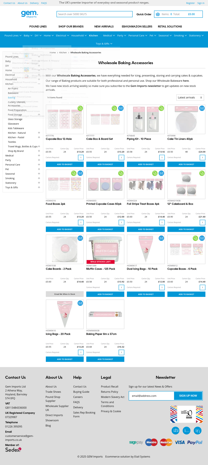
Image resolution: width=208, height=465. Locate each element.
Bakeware (13, 93)
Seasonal (164, 35)
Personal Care (136, 35)
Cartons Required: (52, 157)
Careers (78, 397)
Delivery (34, 3)
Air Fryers (13, 88)
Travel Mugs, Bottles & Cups (23, 146)
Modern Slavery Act (112, 397)
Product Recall (109, 386)
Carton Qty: (64, 148)
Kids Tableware (16, 128)
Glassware (13, 123)
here (186, 81)
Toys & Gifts (102, 43)
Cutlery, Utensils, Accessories (17, 104)
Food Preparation (17, 110)
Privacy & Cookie (111, 411)
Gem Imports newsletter (145, 86)
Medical (107, 35)
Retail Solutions (170, 26)
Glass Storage (15, 119)
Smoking (179, 35)
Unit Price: (50, 148)
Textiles (12, 141)
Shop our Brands (71, 26)
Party (120, 35)
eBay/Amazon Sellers (137, 26)
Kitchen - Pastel (16, 137)
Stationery (195, 35)
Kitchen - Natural (17, 132)
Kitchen (93, 35)
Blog (48, 425)
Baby (26, 35)
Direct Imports (54, 415)
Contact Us (9, 3)
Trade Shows (53, 392)
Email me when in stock (64, 294)
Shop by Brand (16, 151)
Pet (151, 35)
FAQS (44, 3)
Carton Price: (79, 148)
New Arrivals (104, 26)
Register (190, 3)
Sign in (200, 3)
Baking (11, 97)
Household (77, 35)
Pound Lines (38, 26)
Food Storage (15, 114)
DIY (36, 35)
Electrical (61, 35)
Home (47, 35)
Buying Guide (81, 392)
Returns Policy (109, 392)
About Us (22, 3)
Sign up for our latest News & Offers (150, 386)
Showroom (52, 420)
